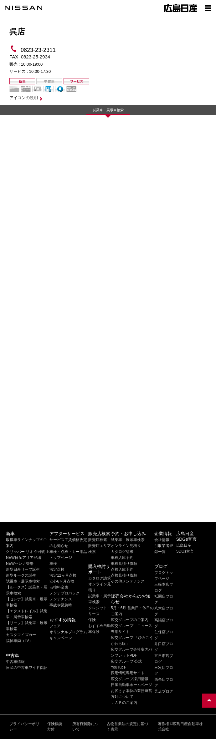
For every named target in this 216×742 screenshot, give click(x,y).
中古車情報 (15, 661)
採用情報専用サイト (128, 673)
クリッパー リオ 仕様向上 (27, 551)
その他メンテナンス (128, 581)
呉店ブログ (163, 691)
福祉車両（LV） (19, 641)
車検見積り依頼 (124, 563)
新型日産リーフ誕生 (23, 569)
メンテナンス (60, 599)
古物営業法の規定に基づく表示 (127, 726)
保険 (92, 620)
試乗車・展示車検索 (108, 110)
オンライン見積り (126, 546)
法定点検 (56, 569)
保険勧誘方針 (54, 726)
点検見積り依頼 (124, 575)
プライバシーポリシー (24, 726)
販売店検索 (97, 540)
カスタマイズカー (21, 635)
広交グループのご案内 (129, 620)
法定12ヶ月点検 (62, 575)
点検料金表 (58, 587)
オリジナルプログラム (68, 632)
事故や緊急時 (60, 605)
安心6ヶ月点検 (61, 581)
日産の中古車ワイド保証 (26, 667)
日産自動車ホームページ (131, 685)
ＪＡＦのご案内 (124, 702)
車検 (53, 563)
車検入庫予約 (122, 557)
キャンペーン (60, 638)
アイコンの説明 (23, 97)
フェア (55, 626)
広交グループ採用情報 (129, 679)
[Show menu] (208, 8)
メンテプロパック (64, 593)
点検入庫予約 (122, 569)
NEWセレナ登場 (19, 563)
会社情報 (161, 540)
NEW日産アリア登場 (23, 557)
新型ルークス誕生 (21, 575)
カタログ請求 (99, 578)
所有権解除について (85, 726)
